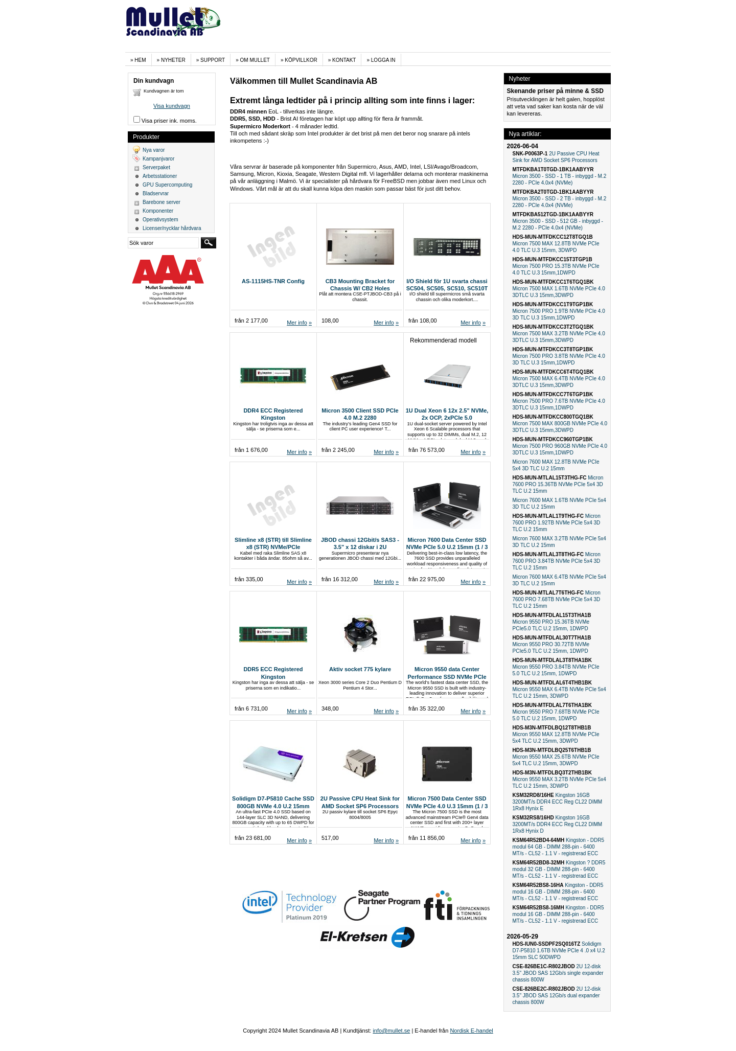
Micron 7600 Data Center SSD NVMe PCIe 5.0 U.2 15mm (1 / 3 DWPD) (447, 547)
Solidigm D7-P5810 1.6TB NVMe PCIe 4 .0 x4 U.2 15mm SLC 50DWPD (559, 950)
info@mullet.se (391, 1030)
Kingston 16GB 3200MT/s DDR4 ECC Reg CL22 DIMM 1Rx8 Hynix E (558, 801)
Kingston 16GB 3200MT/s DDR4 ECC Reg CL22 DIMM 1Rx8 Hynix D (558, 824)
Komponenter (158, 211)
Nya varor (154, 150)
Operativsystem (160, 219)
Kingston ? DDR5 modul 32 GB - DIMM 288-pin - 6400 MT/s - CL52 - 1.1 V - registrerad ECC (559, 869)
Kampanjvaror (158, 159)
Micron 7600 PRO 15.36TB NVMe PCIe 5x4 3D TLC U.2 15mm (558, 484)
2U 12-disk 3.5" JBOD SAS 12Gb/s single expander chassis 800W (558, 973)
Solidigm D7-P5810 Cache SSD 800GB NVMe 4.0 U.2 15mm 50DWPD (273, 805)
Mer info (297, 322)
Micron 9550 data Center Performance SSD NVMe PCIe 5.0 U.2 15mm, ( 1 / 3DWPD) (446, 676)
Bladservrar (156, 193)
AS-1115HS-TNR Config (273, 281)
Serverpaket (156, 167)
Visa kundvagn (171, 106)
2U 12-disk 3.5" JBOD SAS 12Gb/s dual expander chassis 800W (557, 995)
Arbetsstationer (160, 176)
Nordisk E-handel (471, 1030)
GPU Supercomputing (167, 185)
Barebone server (161, 202)
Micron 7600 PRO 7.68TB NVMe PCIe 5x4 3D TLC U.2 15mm (557, 599)
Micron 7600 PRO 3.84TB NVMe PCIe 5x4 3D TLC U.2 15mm (557, 561)
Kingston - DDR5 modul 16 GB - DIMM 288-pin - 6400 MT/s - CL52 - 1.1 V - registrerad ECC (558, 891)
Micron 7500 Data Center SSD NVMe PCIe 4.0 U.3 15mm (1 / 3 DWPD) (447, 805)
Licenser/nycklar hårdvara (172, 228)
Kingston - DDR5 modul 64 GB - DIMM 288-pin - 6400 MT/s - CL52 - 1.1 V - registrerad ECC (559, 846)
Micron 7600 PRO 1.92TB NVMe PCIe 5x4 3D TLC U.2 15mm (557, 522)
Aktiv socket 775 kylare (360, 669)
